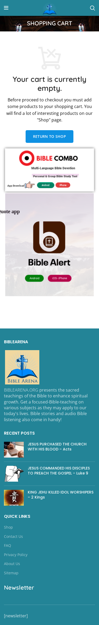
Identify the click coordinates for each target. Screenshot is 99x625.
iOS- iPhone (59, 276)
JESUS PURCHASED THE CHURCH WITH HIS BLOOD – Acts (57, 446)
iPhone (62, 184)
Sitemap (11, 572)
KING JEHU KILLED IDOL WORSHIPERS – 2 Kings (60, 495)
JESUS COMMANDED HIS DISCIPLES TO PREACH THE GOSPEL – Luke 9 (59, 471)
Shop (8, 527)
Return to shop (49, 136)
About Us (12, 563)
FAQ (7, 545)
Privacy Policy (15, 554)
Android (46, 184)
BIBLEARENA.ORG (21, 390)
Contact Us (13, 536)
